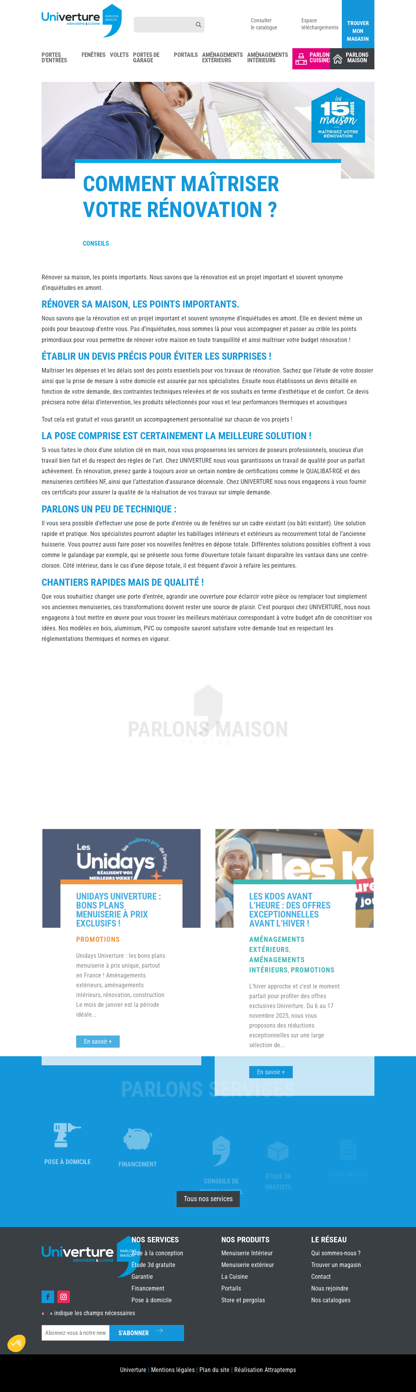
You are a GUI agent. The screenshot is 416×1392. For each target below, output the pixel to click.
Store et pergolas (243, 1300)
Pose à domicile (151, 1300)
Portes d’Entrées (54, 58)
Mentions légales (173, 1370)
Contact (321, 1276)
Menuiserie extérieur (247, 1265)
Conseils (96, 243)
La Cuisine (234, 1276)
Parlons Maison (357, 57)
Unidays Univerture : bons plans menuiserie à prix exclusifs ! (118, 1075)
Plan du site (214, 1370)
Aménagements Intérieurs (267, 58)
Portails (186, 55)
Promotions (98, 1104)
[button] (16, 1343)
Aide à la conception (157, 1253)
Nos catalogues (330, 1300)
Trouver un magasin (336, 1265)
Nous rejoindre (329, 1288)
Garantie (142, 1276)
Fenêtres (94, 55)
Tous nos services (208, 1199)
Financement (147, 1288)
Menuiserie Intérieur (247, 1253)
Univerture (133, 1370)
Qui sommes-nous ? (336, 1253)
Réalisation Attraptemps (265, 1370)
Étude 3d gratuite (153, 1265)
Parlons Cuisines (321, 57)
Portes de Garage (146, 58)
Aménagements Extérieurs (222, 58)
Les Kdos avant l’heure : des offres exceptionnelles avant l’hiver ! (289, 1075)
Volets (119, 55)
